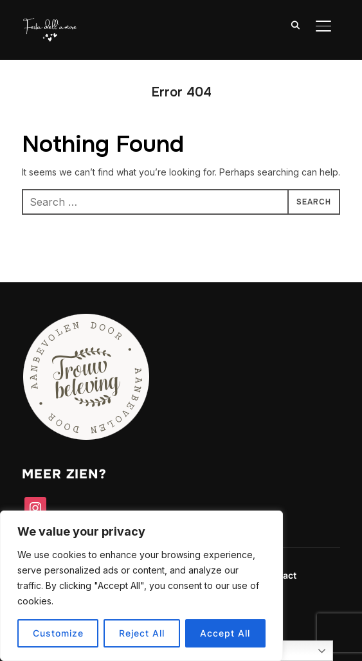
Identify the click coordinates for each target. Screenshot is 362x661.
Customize (58, 633)
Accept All (225, 633)
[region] (141, 586)
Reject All (142, 633)
